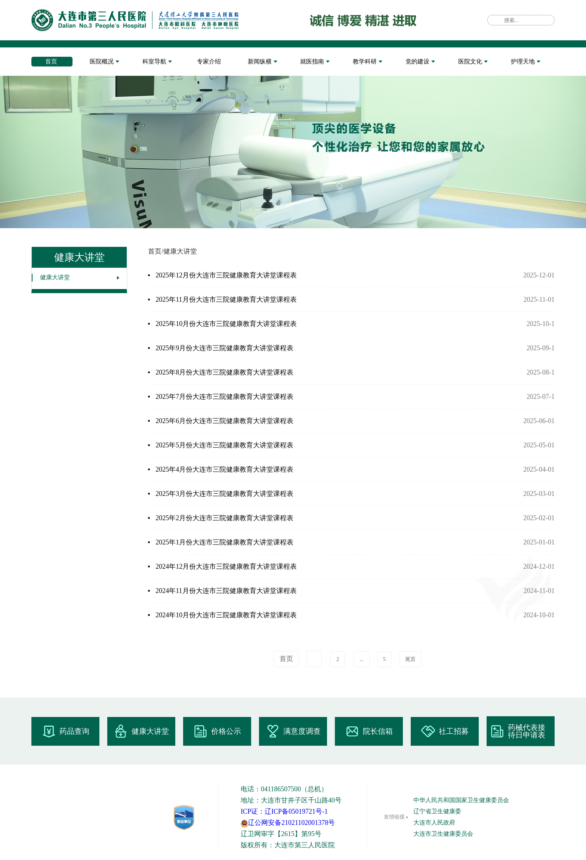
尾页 (410, 659)
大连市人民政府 (434, 822)
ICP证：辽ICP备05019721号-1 (284, 811)
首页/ (155, 251)
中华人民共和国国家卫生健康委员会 (461, 800)
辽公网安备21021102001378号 (288, 822)
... (362, 659)
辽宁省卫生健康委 (437, 811)
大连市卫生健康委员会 (443, 833)
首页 (286, 658)
